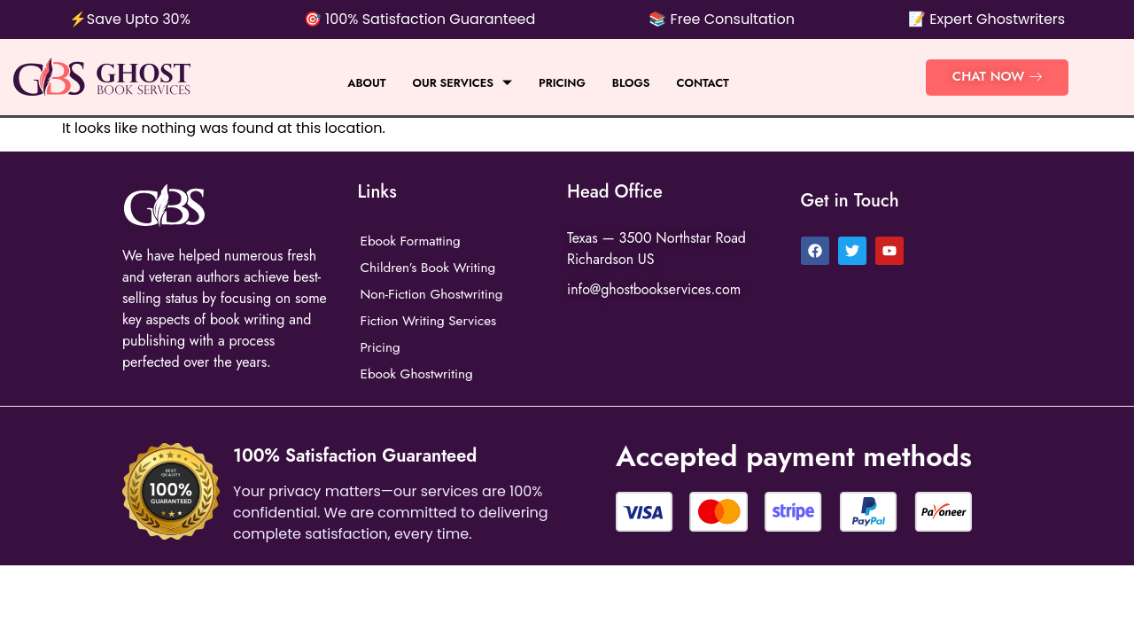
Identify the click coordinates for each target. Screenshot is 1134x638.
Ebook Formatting (413, 240)
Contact (719, 83)
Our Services (454, 83)
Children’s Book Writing (431, 267)
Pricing (564, 83)
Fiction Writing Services (432, 320)
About (348, 83)
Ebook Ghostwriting (419, 373)
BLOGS (640, 83)
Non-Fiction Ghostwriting (435, 294)
